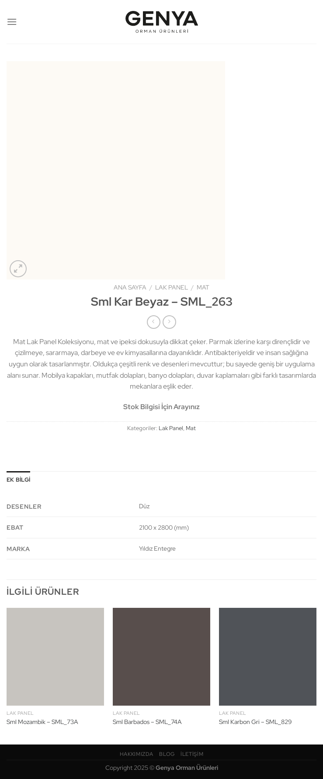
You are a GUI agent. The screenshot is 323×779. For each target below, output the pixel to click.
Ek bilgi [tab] (18, 479)
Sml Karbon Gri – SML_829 (255, 722)
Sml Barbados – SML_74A (147, 722)
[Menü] (12, 21)
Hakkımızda (136, 754)
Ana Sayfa (130, 287)
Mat (203, 287)
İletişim (192, 754)
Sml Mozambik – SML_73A (42, 722)
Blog (166, 754)
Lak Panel (171, 287)
